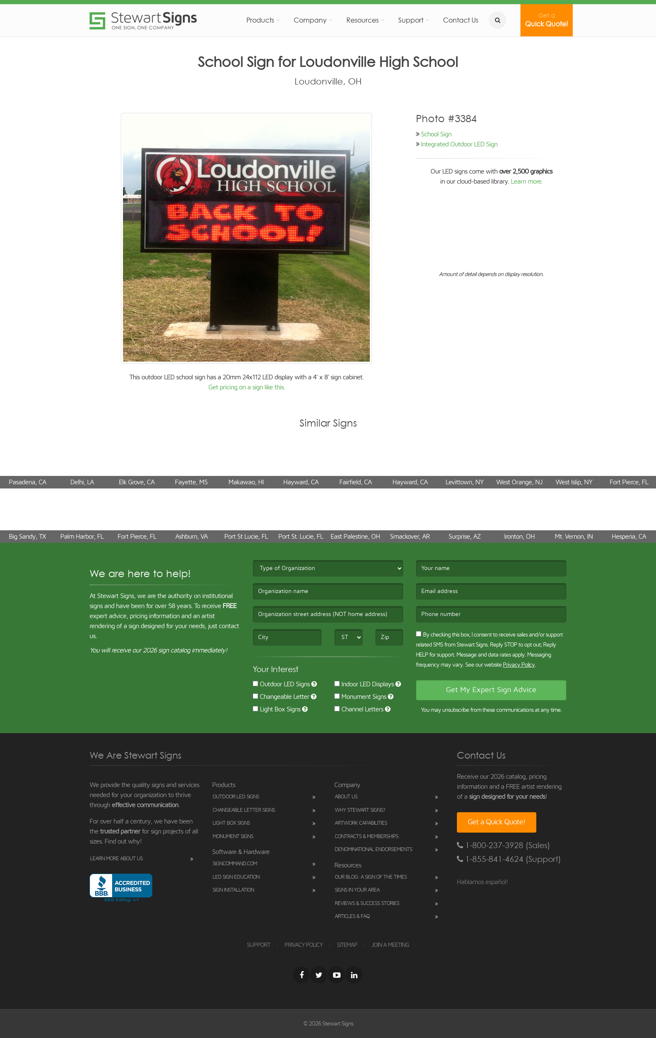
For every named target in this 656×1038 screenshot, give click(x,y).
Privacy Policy (519, 665)
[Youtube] (336, 974)
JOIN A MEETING (390, 945)
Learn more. (527, 181)
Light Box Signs (276, 709)
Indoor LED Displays (364, 684)
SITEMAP (347, 945)
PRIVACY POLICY (303, 945)
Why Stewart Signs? (360, 810)
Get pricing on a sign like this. (246, 387)
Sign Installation (233, 890)
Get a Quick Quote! (496, 822)
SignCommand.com (235, 864)
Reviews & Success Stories (367, 903)
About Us (346, 797)
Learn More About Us (116, 859)
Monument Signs (360, 696)
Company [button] (310, 20)
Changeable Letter (281, 696)
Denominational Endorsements (373, 849)
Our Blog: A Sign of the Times (371, 877)
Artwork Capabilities (361, 823)
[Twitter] (318, 974)
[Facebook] (301, 974)
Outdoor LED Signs (281, 684)
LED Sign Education (236, 877)
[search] (497, 20)
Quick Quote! (546, 20)
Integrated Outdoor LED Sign (459, 144)
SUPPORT (258, 945)
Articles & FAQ (352, 916)
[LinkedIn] (354, 974)
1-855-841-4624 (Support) (509, 859)
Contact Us (460, 20)
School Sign (436, 134)
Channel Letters (358, 709)
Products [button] (260, 20)
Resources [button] (362, 20)
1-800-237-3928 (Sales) (503, 845)
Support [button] (410, 20)
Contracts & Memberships (366, 836)
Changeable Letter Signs (244, 810)
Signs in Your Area (357, 890)
